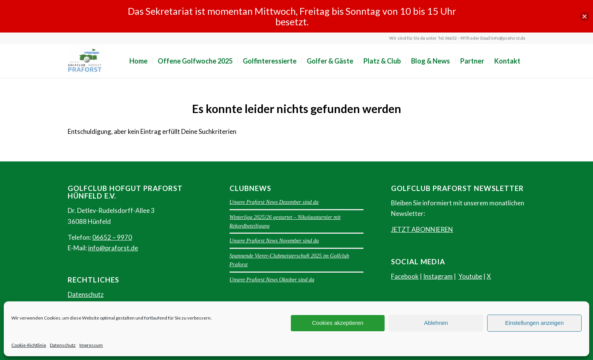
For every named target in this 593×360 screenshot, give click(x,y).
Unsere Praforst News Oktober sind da (272, 279)
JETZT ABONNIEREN (422, 229)
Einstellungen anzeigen (534, 323)
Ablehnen (436, 323)
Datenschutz (63, 345)
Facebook (405, 276)
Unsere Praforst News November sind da (274, 240)
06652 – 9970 (112, 237)
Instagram (438, 276)
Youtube (470, 276)
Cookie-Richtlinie (28, 345)
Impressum (91, 345)
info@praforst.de (113, 248)
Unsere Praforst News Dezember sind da (274, 202)
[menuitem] (138, 61)
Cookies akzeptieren (337, 323)
